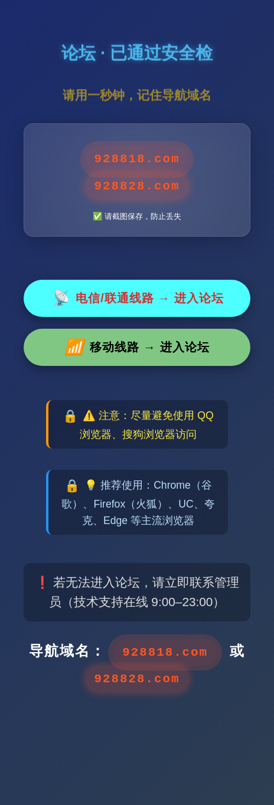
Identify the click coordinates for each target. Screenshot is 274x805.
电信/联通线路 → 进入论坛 (137, 298)
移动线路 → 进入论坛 (136, 347)
